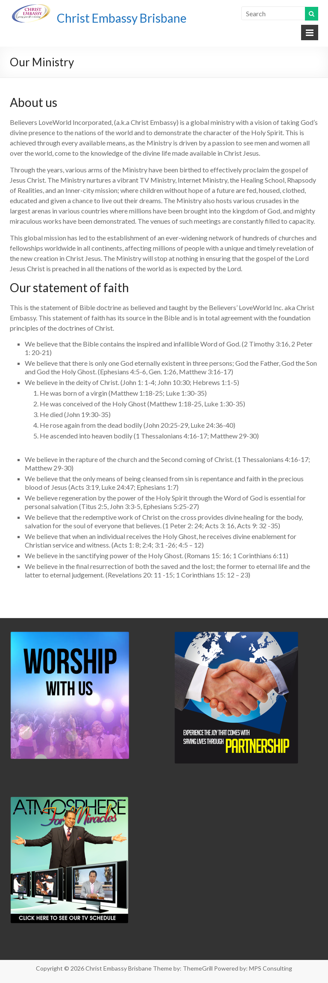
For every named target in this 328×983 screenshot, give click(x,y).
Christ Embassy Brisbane (122, 18)
